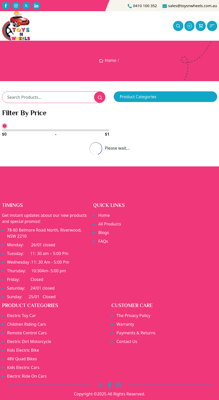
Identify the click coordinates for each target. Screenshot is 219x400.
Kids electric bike (23, 350)
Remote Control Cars (27, 333)
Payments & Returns (136, 333)
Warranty (125, 324)
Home (108, 60)
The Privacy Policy (133, 315)
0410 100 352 (142, 5)
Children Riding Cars (26, 324)
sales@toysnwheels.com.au (189, 5)
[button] (201, 26)
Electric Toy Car (21, 315)
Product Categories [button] (138, 96)
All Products (109, 224)
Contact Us (127, 341)
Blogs (103, 232)
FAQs (103, 241)
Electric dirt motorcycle (29, 341)
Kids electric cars (23, 367)
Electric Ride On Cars (27, 376)
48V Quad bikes (22, 359)
